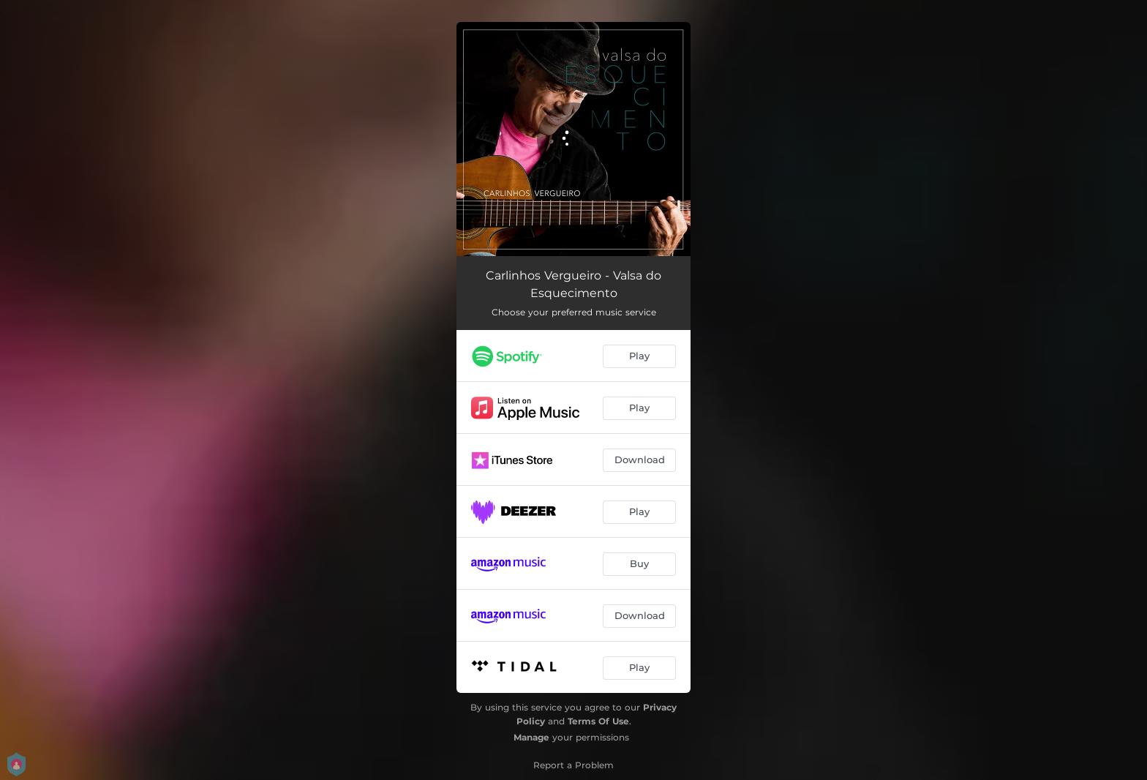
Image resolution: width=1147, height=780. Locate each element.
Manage (531, 737)
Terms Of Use (598, 721)
